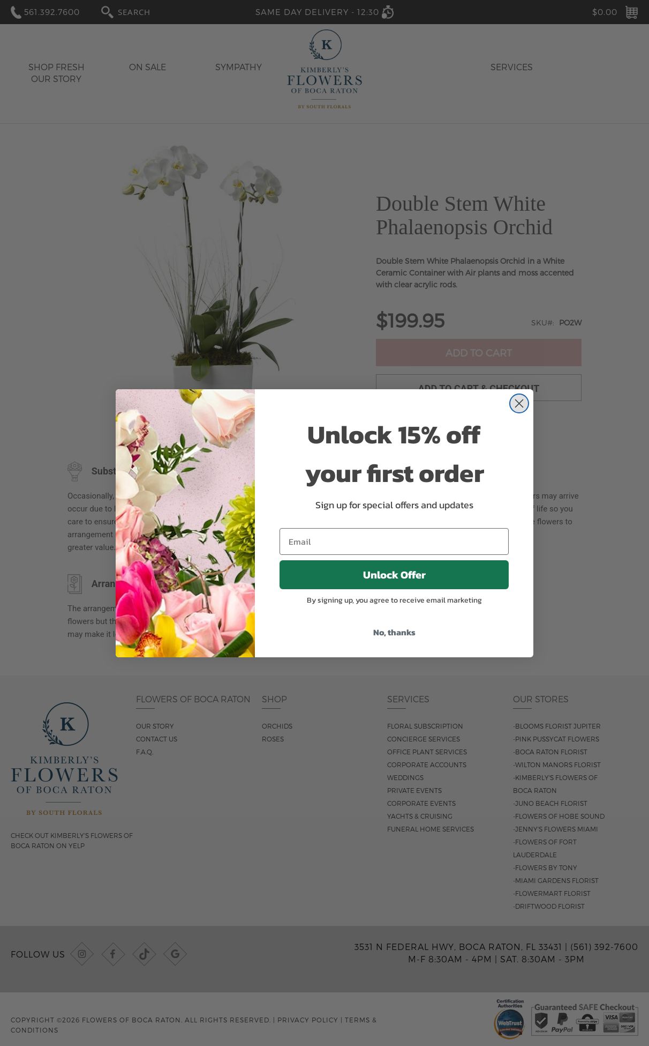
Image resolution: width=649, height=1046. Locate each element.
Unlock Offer (394, 575)
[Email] (394, 541)
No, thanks (394, 632)
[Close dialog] (519, 403)
